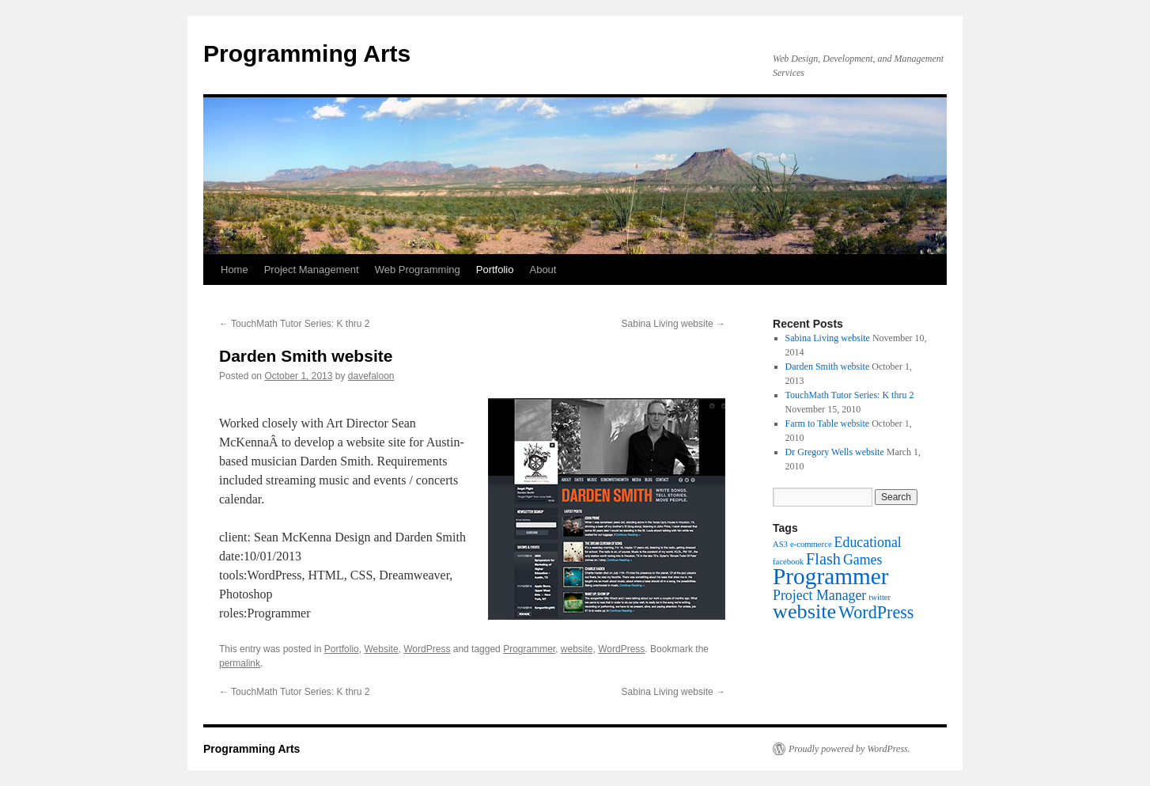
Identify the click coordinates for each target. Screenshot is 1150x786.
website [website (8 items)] (804, 611)
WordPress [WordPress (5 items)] (876, 612)
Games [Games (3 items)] (863, 560)
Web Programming (417, 269)
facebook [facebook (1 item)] (788, 561)
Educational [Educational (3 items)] (868, 542)
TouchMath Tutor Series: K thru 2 (294, 323)
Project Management (311, 269)
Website (381, 649)
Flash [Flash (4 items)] (823, 559)
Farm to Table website (827, 423)
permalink (239, 663)
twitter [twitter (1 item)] (879, 597)
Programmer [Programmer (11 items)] (831, 576)
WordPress (426, 649)
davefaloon (371, 376)
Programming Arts (306, 53)
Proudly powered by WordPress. (849, 748)
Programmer (529, 649)
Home (234, 269)
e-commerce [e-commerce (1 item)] (811, 544)
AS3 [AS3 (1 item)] (780, 544)
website (577, 649)
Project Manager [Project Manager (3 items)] (819, 595)
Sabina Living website (673, 323)
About (542, 269)
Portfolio (495, 269)
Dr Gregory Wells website (834, 452)
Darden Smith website (827, 366)
